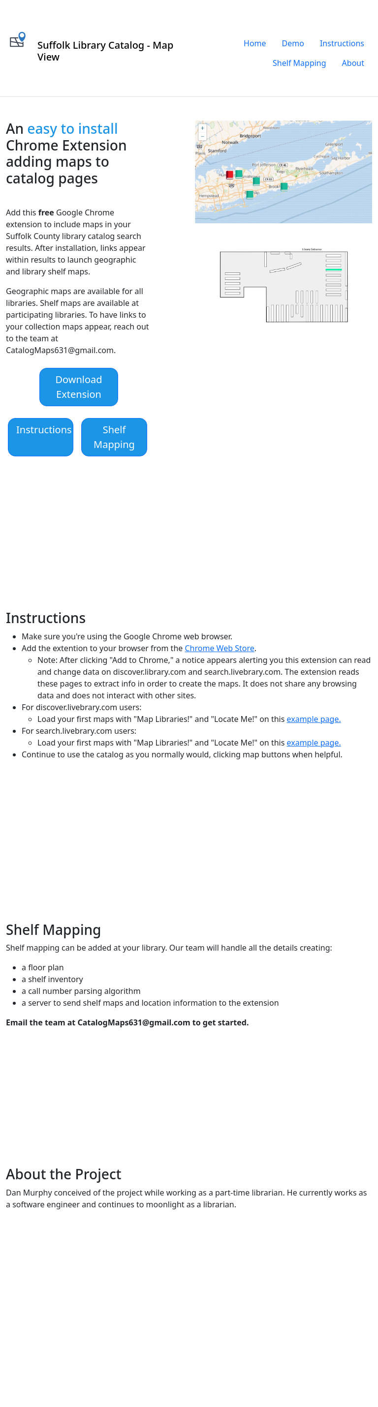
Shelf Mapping (299, 63)
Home (255, 43)
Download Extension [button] (78, 387)
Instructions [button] (44, 429)
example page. (314, 719)
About (353, 63)
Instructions (342, 43)
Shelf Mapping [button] (114, 437)
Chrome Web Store (219, 648)
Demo (293, 43)
